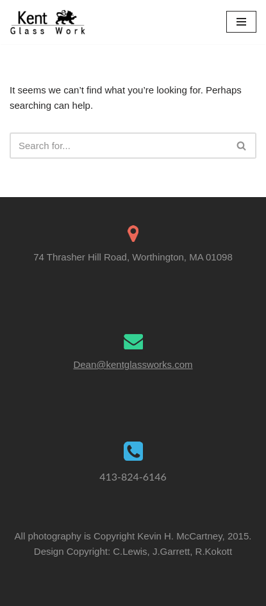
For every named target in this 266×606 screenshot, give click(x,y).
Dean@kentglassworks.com (132, 364)
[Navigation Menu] (241, 22)
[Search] (119, 145)
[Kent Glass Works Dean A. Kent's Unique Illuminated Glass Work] (48, 22)
